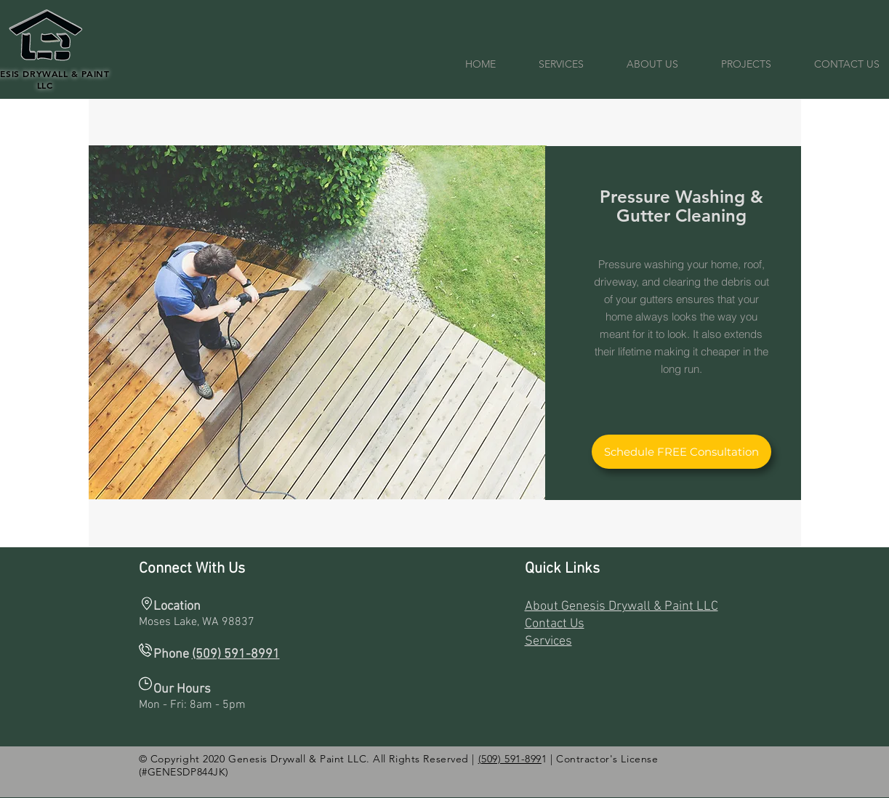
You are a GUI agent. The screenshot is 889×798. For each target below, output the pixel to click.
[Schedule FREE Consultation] (681, 452)
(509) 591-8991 (236, 654)
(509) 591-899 (510, 758)
